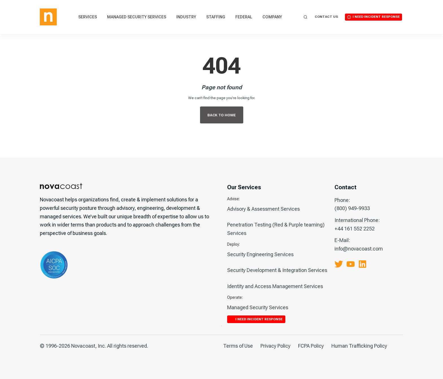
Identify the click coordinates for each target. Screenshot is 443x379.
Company (272, 17)
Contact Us (326, 17)
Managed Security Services (136, 17)
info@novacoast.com (359, 249)
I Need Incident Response (376, 17)
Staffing (215, 17)
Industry (186, 17)
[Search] (305, 17)
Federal (243, 17)
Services (87, 17)
